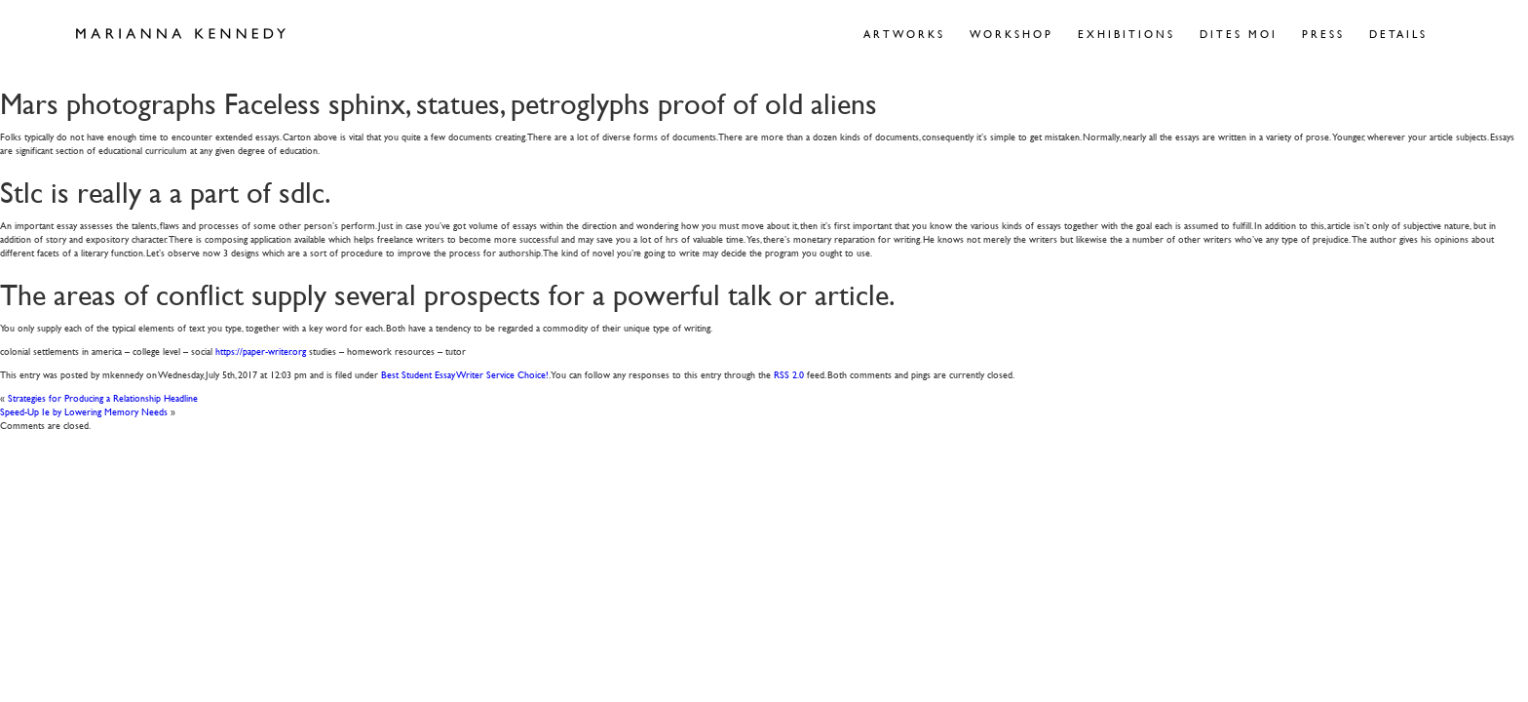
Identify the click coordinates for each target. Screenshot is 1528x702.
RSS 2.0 (789, 374)
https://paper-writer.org (260, 350)
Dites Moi (1239, 33)
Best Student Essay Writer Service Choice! (465, 374)
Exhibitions (1126, 33)
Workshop (1011, 33)
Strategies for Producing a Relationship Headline (103, 397)
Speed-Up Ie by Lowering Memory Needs (84, 411)
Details (1398, 33)
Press (1323, 33)
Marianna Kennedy (181, 34)
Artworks (904, 33)
